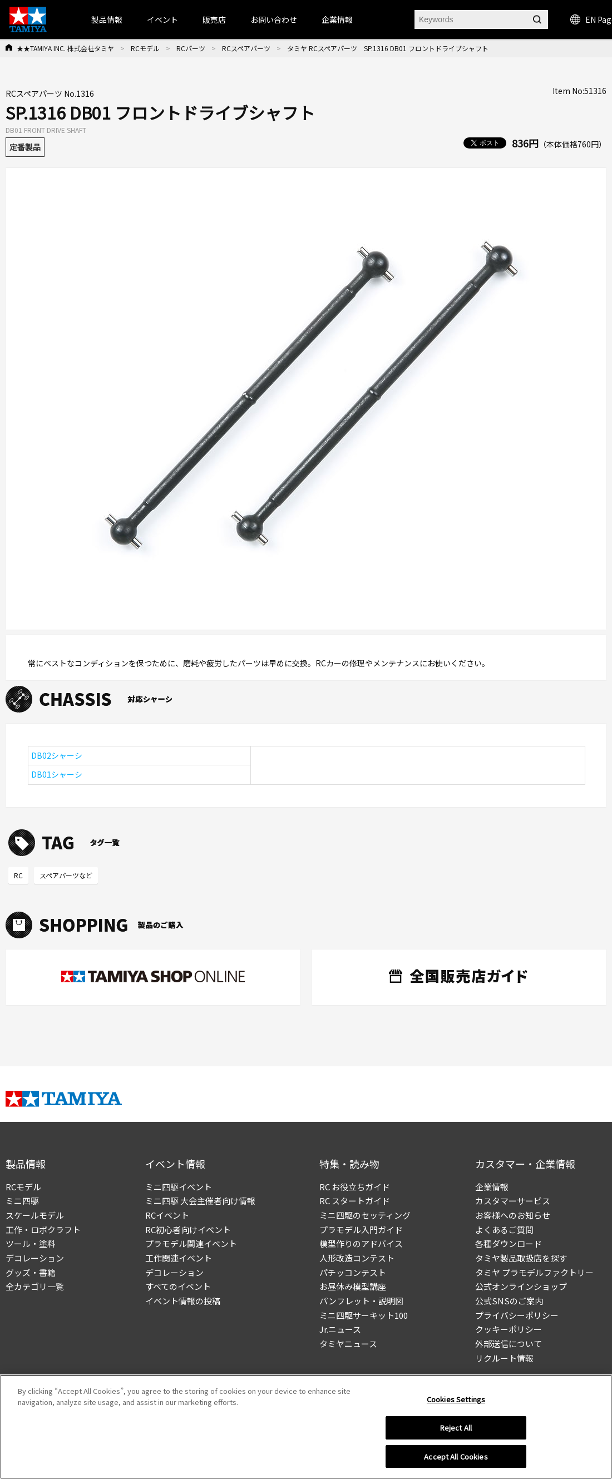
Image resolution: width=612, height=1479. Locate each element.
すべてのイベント (178, 1286)
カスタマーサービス (512, 1200)
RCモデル (145, 48)
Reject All (456, 1432)
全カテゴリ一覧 (35, 1286)
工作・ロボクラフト (43, 1229)
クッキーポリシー (508, 1329)
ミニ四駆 (22, 1200)
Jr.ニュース (340, 1329)
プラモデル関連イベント (191, 1243)
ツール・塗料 (31, 1243)
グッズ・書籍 (31, 1272)
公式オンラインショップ (521, 1286)
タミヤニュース (348, 1343)
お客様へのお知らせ (512, 1215)
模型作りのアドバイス (361, 1243)
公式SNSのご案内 (509, 1301)
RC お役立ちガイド (354, 1187)
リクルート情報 (504, 1358)
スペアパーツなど (66, 875)
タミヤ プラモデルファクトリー (534, 1272)
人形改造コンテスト (356, 1258)
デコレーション (35, 1258)
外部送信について (508, 1343)
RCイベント (167, 1215)
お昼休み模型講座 (352, 1286)
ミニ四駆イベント (178, 1187)
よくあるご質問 (504, 1229)
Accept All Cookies (455, 1461)
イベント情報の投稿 (182, 1301)
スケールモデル (35, 1215)
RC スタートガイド (354, 1200)
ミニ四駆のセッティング (365, 1215)
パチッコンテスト (352, 1272)
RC (18, 875)
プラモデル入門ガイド (361, 1229)
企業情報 (492, 1187)
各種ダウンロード (508, 1243)
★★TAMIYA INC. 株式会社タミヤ (65, 48)
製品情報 (106, 19)
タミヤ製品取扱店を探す (521, 1258)
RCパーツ (190, 48)
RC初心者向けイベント (188, 1229)
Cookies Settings (456, 1403)
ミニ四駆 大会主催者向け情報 (200, 1200)
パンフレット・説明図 (361, 1301)
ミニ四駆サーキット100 (363, 1315)
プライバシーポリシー (517, 1315)
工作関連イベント (178, 1258)
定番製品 (25, 146)
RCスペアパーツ (246, 48)
